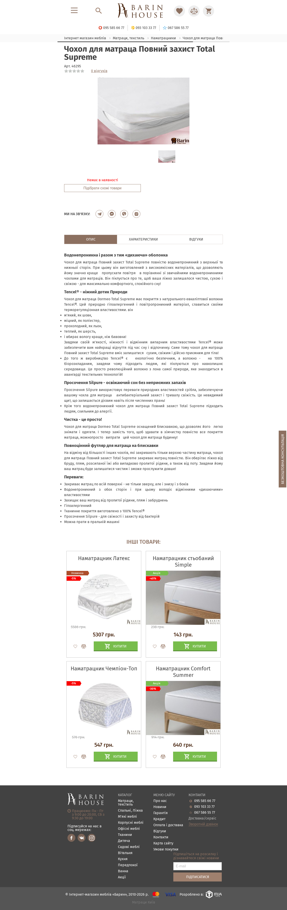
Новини (159, 807)
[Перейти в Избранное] (179, 11)
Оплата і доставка (168, 825)
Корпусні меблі (131, 823)
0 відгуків (99, 71)
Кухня (123, 859)
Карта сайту (163, 843)
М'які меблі (127, 817)
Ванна (123, 871)
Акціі (122, 877)
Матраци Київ (143, 902)
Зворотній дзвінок (203, 824)
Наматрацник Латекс (104, 558)
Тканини (125, 835)
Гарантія (160, 813)
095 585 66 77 (204, 801)
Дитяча (124, 841)
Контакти (160, 837)
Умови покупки (165, 849)
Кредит (159, 819)
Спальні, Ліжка (130, 811)
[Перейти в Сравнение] (194, 11)
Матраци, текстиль (126, 802)
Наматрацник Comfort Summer (183, 671)
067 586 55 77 (204, 812)
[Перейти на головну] (143, 10)
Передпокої (128, 865)
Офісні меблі (129, 829)
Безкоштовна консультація (282, 459)
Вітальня (125, 853)
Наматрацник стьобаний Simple (183, 561)
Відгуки (159, 831)
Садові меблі (129, 847)
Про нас (160, 801)
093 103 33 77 (204, 806)
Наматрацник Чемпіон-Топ (104, 668)
